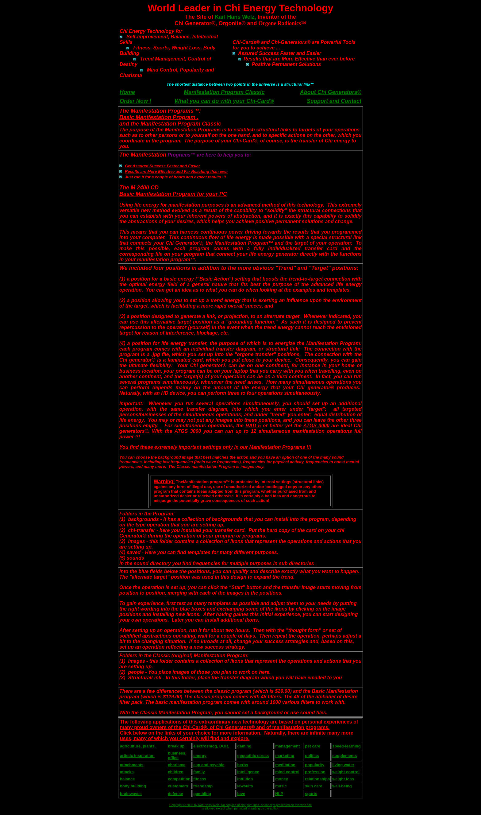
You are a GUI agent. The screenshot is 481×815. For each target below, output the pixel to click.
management (287, 746)
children (175, 772)
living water (343, 765)
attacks (127, 772)
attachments (132, 765)
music (281, 786)
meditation (285, 765)
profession (315, 772)
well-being (342, 786)
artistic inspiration (137, 755)
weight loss (343, 779)
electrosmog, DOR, (211, 746)
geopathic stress (253, 755)
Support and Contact (334, 101)
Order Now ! (135, 101)
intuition (245, 779)
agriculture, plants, (138, 746)
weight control (346, 772)
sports (311, 793)
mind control (287, 772)
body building (133, 786)
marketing (284, 755)
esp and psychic (208, 765)
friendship (203, 786)
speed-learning (346, 746)
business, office (177, 755)
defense (175, 793)
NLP (279, 793)
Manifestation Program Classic (224, 92)
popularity (314, 765)
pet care (312, 746)
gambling (202, 793)
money (281, 779)
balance (127, 779)
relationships (317, 779)
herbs (242, 765)
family (199, 772)
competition (179, 779)
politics (312, 755)
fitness (199, 779)
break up (176, 746)
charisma (176, 765)
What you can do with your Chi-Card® (224, 101)
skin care (313, 786)
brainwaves (131, 793)
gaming (244, 746)
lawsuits (245, 786)
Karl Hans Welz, (235, 17)
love (241, 793)
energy (199, 755)
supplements (344, 755)
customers (178, 786)
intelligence (248, 772)
